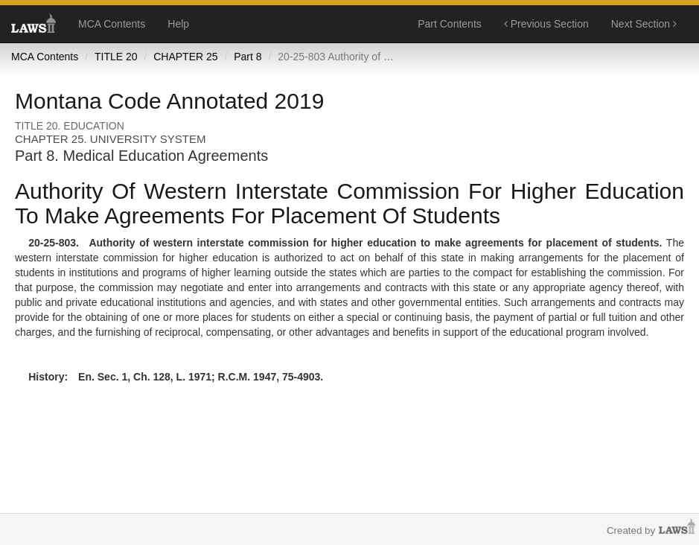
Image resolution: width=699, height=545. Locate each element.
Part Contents (450, 24)
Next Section (644, 24)
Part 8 (247, 57)
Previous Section (546, 24)
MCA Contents (111, 24)
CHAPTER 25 (185, 57)
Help (178, 24)
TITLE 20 (116, 57)
